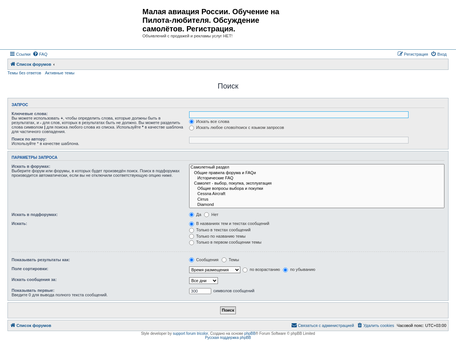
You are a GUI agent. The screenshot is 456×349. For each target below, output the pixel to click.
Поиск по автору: (29, 139)
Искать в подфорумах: (35, 214)
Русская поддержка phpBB (228, 338)
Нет (211, 214)
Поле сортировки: (30, 268)
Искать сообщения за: (34, 279)
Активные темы (59, 73)
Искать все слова (209, 121)
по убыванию (299, 269)
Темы (230, 259)
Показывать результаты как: (41, 259)
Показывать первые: (33, 290)
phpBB (250, 333)
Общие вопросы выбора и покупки (317, 188)
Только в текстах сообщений (220, 230)
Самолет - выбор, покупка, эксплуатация (317, 183)
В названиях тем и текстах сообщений (229, 223)
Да (195, 214)
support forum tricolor (190, 333)
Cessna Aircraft (317, 194)
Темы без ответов (24, 73)
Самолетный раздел (317, 167)
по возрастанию (261, 269)
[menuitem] (40, 54)
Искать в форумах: (31, 166)
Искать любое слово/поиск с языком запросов (236, 127)
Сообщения (204, 259)
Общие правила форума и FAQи (317, 173)
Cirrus (317, 199)
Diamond (317, 204)
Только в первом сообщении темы (225, 242)
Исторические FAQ (317, 178)
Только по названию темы (217, 236)
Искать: (19, 223)
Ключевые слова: (30, 113)
